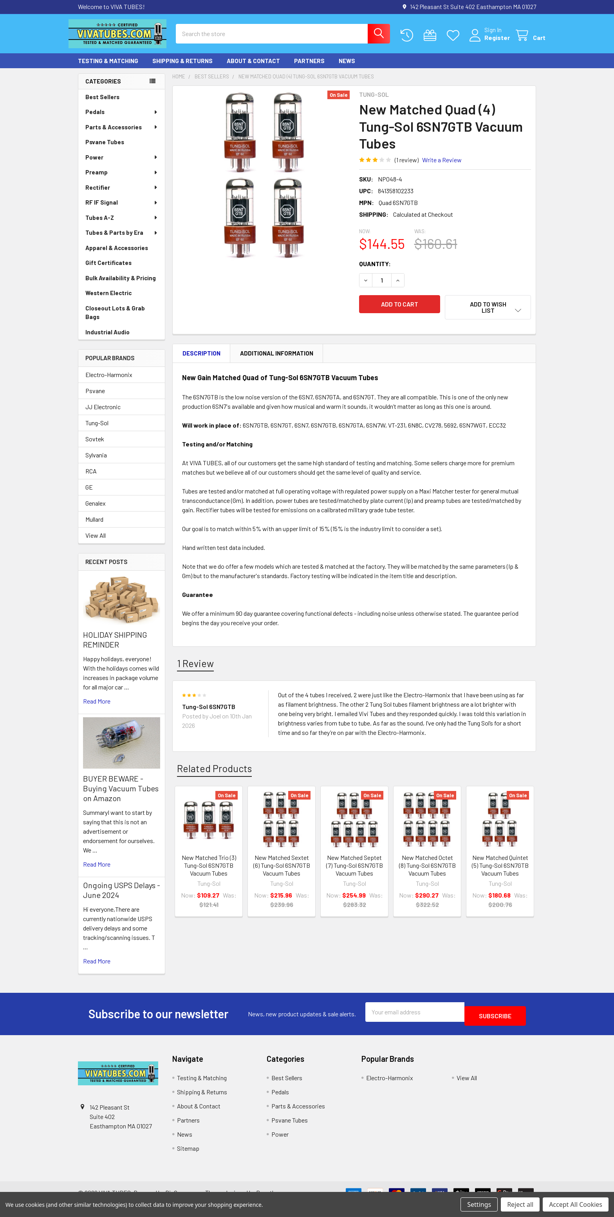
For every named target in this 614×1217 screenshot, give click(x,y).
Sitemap (188, 1151)
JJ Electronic (103, 413)
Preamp (121, 179)
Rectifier (121, 194)
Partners (309, 67)
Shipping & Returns (182, 67)
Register (487, 42)
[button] (488, 314)
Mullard (94, 526)
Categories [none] (103, 88)
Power (121, 164)
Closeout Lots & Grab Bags (115, 320)
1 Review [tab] (195, 665)
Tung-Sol (96, 429)
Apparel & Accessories (116, 254)
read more (96, 708)
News (347, 67)
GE (89, 494)
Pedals (121, 118)
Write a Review (442, 166)
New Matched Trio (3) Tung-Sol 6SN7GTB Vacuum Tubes (209, 866)
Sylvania (96, 462)
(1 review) (407, 166)
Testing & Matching (108, 67)
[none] (263, 184)
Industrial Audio (107, 339)
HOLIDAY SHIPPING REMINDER (115, 646)
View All (95, 542)
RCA (91, 478)
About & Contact (253, 67)
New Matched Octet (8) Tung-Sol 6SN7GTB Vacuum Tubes (427, 866)
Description (201, 355)
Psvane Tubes (104, 148)
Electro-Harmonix (108, 381)
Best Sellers (102, 103)
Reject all (520, 1204)
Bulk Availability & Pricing (120, 284)
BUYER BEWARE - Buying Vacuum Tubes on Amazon (121, 795)
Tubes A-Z (121, 224)
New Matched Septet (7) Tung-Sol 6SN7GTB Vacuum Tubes (354, 866)
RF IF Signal (121, 209)
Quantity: (375, 270)
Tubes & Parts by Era (121, 239)
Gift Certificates (108, 269)
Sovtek (94, 446)
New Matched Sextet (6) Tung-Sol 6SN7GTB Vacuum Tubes (281, 866)
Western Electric (108, 299)
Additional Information (276, 355)
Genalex (95, 510)
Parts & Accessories (121, 134)
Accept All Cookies (575, 1204)
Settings (479, 1204)
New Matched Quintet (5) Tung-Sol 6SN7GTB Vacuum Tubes (500, 866)
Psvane (95, 397)
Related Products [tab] (214, 770)
